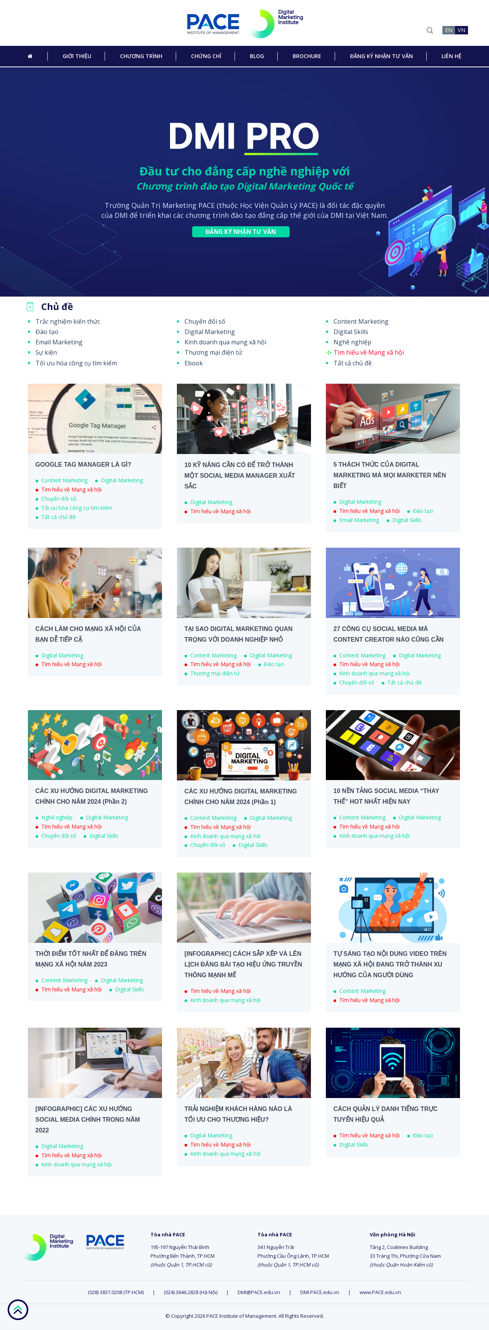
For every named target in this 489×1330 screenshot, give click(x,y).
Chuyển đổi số (205, 321)
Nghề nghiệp (352, 342)
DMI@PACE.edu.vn (259, 1292)
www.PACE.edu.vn (380, 1292)
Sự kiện (46, 352)
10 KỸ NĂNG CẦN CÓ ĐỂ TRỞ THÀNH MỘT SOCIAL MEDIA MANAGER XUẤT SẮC (240, 476)
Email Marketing (59, 342)
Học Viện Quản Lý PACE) (278, 205)
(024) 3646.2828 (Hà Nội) (190, 1292)
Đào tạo (47, 332)
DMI (121, 215)
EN (448, 30)
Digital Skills (351, 332)
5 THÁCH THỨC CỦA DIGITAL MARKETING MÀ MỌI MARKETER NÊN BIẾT (390, 475)
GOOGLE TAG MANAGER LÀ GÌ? (83, 464)
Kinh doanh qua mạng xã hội (225, 342)
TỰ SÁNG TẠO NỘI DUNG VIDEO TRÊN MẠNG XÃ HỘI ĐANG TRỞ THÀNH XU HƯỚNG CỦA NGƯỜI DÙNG (390, 964)
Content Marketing (361, 321)
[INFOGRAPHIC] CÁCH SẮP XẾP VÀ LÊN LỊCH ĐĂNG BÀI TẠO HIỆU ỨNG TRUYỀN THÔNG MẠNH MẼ (243, 964)
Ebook (194, 363)
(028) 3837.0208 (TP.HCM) (116, 1292)
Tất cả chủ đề (353, 363)
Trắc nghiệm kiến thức (68, 321)
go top (18, 1309)
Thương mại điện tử (213, 352)
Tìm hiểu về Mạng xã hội (369, 352)
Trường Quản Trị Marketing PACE (160, 205)
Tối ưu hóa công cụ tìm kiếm (76, 363)
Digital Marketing (210, 332)
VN (461, 30)
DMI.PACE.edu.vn (319, 1292)
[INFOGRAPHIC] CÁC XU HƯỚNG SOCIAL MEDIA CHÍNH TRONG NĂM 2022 (88, 1120)
